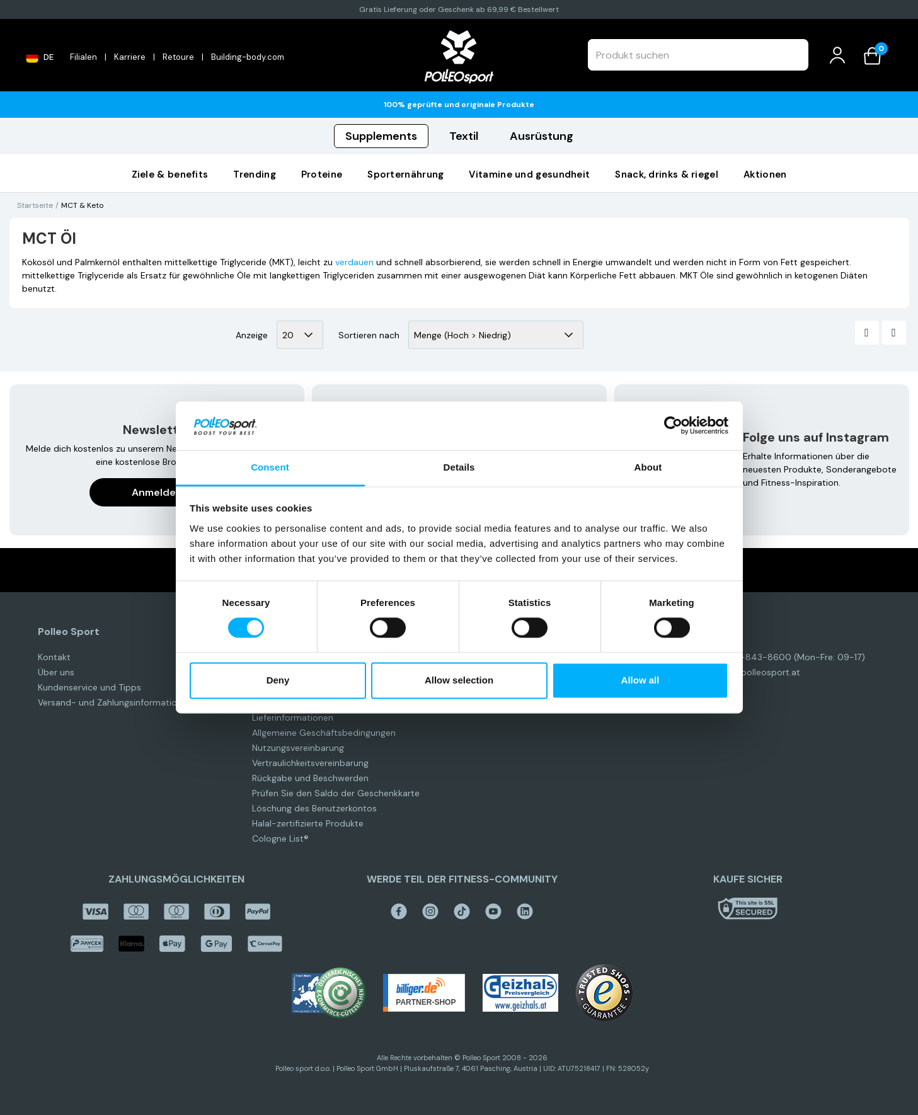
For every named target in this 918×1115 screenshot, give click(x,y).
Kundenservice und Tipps (89, 687)
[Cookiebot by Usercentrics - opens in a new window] (673, 425)
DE (40, 56)
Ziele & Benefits (170, 174)
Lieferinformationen (292, 717)
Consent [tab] (270, 467)
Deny (278, 680)
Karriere (130, 57)
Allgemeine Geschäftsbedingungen (324, 732)
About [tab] (648, 467)
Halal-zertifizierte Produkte (308, 823)
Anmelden (157, 492)
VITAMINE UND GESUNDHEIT (529, 174)
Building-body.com (247, 57)
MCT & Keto (82, 205)
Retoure (178, 57)
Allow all (640, 680)
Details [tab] (459, 467)
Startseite (35, 205)
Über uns (56, 672)
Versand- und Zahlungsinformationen (115, 702)
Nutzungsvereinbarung (298, 747)
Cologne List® (280, 838)
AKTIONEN (764, 174)
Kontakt (54, 657)
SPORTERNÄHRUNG (405, 174)
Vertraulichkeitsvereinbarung (310, 763)
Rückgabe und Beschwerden (310, 778)
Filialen (83, 57)
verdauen (354, 262)
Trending (254, 174)
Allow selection (459, 680)
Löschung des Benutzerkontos (314, 808)
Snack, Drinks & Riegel (666, 174)
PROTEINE (321, 174)
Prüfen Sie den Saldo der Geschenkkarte (336, 793)
